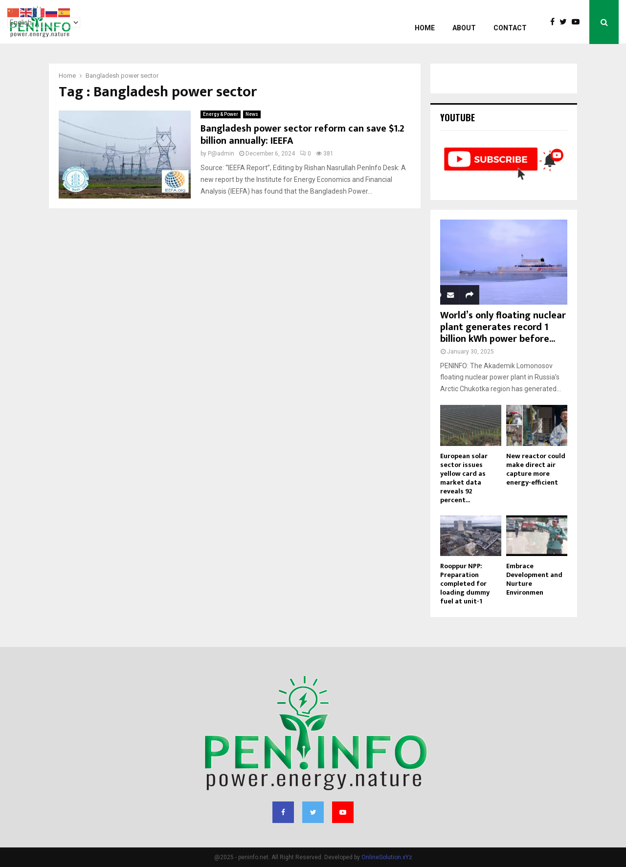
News (252, 114)
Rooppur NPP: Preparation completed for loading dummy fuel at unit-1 (465, 583)
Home (425, 28)
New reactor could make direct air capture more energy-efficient (535, 469)
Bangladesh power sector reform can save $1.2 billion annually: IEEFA (302, 134)
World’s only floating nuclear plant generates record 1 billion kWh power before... (503, 327)
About (464, 28)
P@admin (221, 153)
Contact (510, 28)
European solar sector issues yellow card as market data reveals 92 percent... (464, 478)
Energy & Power (220, 114)
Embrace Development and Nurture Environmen (534, 579)
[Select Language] (43, 22)
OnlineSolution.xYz (386, 857)
